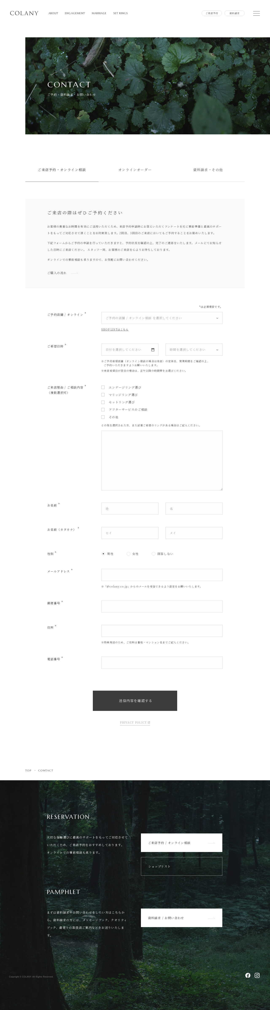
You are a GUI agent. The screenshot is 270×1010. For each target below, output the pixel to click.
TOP (28, 770)
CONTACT (45, 770)
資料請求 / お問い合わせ (181, 918)
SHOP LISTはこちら (115, 329)
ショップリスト (181, 866)
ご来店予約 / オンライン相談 (181, 843)
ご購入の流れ (63, 273)
